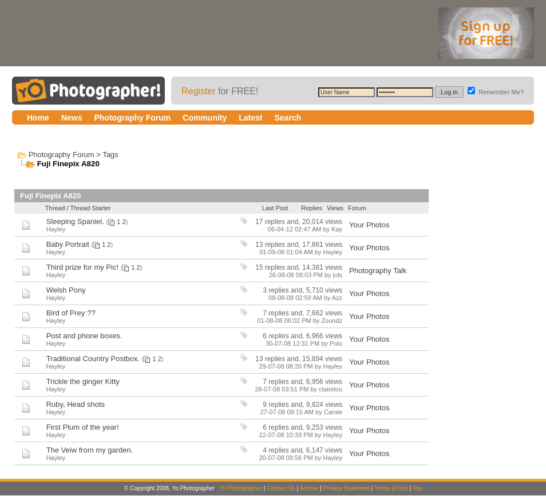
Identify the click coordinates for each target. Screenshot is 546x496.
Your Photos (369, 225)
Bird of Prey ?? (71, 313)
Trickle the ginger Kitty (83, 381)
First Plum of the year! (82, 427)
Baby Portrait (67, 244)
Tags (110, 154)
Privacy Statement (346, 488)
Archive (308, 488)
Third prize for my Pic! (82, 267)
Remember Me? (496, 92)
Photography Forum (61, 154)
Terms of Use (391, 488)
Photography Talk (377, 270)
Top (417, 488)
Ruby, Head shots (75, 404)
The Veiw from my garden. (89, 450)
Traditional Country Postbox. (93, 358)
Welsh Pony (66, 290)
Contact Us (281, 488)
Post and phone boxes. (84, 335)
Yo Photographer (240, 488)
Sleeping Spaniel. (75, 221)
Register (198, 91)
